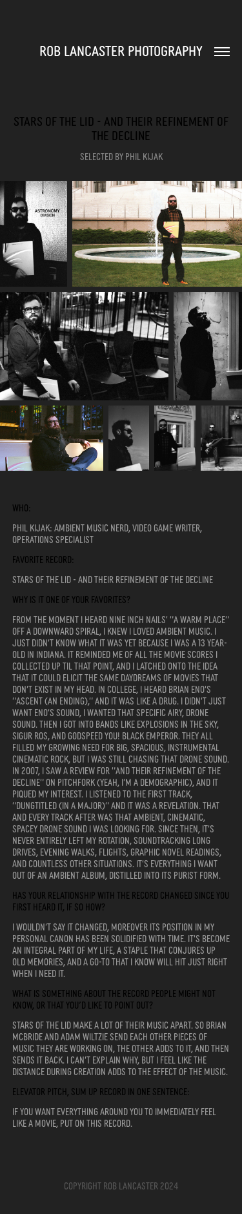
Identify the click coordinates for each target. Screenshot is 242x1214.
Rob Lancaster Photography (121, 50)
